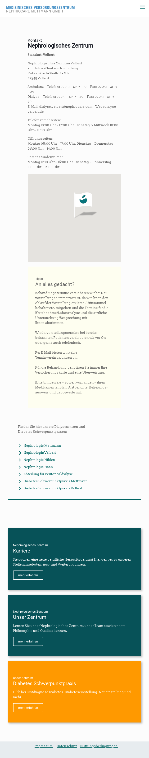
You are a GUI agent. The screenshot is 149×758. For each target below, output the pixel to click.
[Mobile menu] (143, 7)
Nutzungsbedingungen (99, 746)
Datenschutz (67, 746)
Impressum (44, 746)
